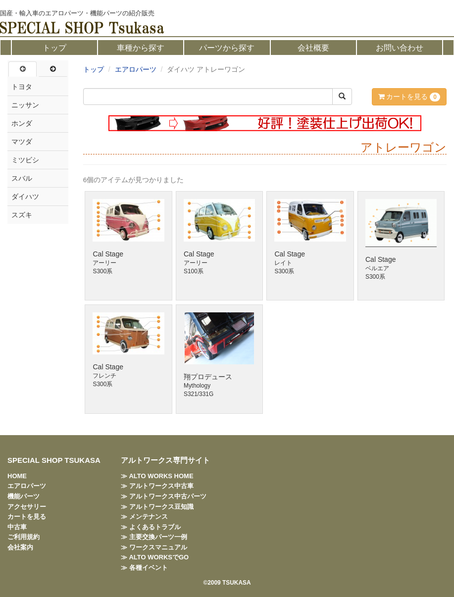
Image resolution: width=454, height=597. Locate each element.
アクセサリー (26, 506)
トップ (54, 48)
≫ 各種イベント (144, 567)
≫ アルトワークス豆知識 (157, 506)
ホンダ (21, 123)
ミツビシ (25, 160)
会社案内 (20, 547)
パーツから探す (226, 48)
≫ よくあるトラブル (151, 527)
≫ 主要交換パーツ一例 (154, 537)
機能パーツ (23, 496)
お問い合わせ (399, 48)
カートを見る (409, 97)
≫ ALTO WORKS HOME (157, 476)
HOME (17, 476)
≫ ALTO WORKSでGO (155, 557)
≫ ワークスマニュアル (154, 547)
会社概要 (313, 48)
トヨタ (21, 87)
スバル (21, 178)
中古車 (17, 527)
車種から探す (140, 48)
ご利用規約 (23, 537)
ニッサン (25, 105)
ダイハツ (25, 196)
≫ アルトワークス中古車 (157, 486)
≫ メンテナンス (144, 516)
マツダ (21, 142)
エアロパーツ (135, 69)
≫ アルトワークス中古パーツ (163, 496)
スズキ (21, 215)
